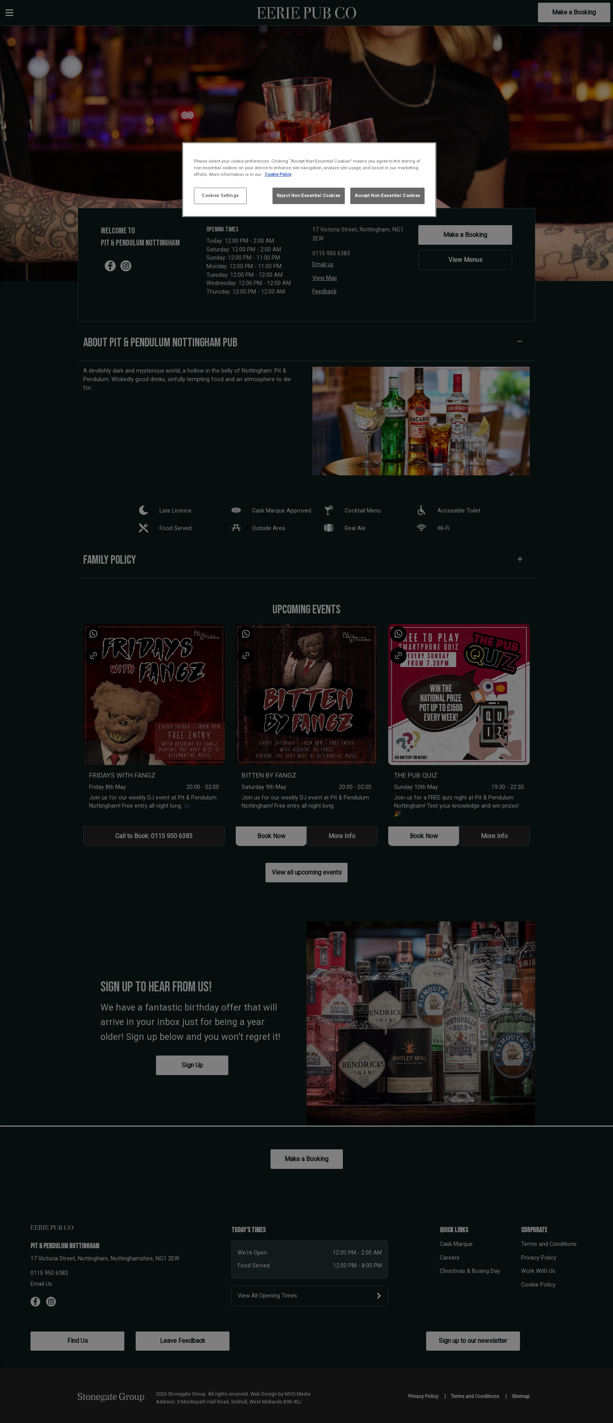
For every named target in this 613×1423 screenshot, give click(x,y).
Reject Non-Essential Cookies (309, 195)
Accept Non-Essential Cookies (387, 195)
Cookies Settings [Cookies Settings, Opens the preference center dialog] (220, 195)
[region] (309, 179)
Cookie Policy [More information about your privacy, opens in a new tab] (278, 174)
